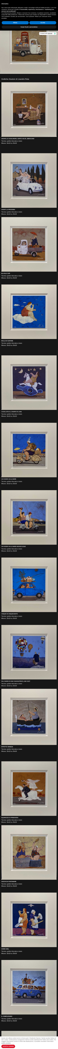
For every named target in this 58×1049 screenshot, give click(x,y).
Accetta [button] (42, 22)
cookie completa (6, 1043)
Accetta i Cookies (8, 1046)
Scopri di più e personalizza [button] (29, 27)
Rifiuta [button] (15, 22)
